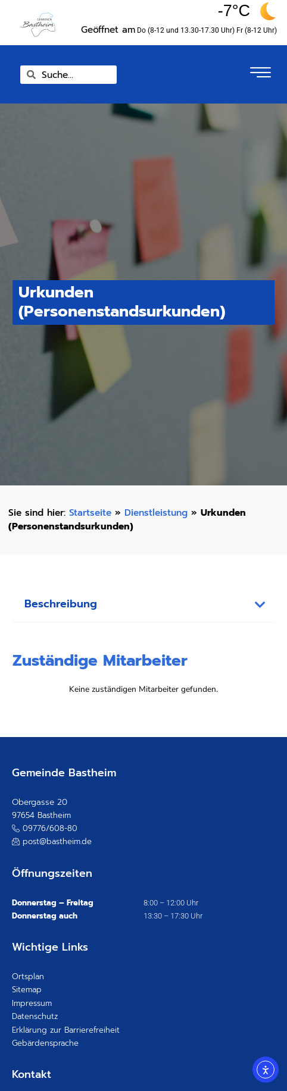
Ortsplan (28, 976)
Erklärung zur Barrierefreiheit (66, 1030)
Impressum (32, 1003)
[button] (144, 605)
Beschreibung (60, 604)
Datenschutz (35, 1016)
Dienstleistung (156, 512)
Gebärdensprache (45, 1043)
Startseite (90, 512)
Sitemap (27, 989)
